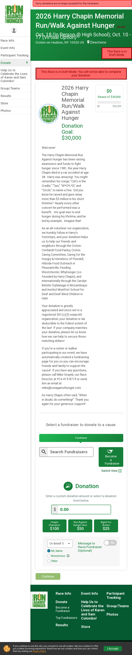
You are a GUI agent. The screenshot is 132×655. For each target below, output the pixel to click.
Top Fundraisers (68, 622)
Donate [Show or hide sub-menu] (8, 63)
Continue (50, 581)
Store (6, 103)
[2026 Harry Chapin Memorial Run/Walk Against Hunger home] (16, 13)
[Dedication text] (62, 548)
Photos (8, 110)
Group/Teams (12, 88)
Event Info (10, 48)
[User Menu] (16, 30)
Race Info (9, 40)
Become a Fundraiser (113, 461)
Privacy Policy (39, 651)
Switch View (111, 475)
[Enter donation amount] (85, 513)
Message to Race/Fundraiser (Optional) (91, 551)
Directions (100, 42)
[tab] (82, 442)
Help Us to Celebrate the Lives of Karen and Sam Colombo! (16, 75)
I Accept (112, 648)
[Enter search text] (72, 456)
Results (8, 96)
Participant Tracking (17, 55)
